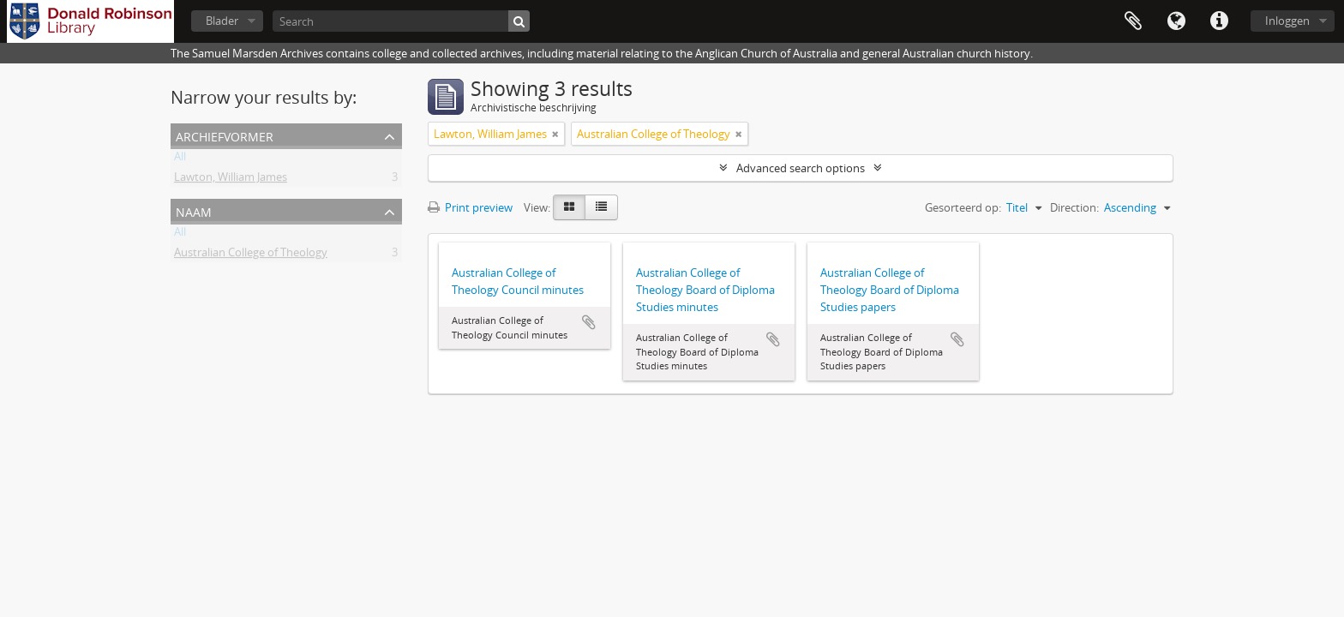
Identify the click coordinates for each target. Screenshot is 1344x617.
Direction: (1074, 207)
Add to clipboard (588, 322)
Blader (222, 20)
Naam (194, 210)
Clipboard (1133, 21)
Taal (1176, 21)
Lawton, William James (230, 180)
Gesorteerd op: (963, 207)
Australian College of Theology (250, 255)
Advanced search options (800, 168)
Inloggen (1287, 20)
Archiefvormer (224, 135)
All (180, 159)
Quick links (1218, 21)
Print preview (470, 207)
